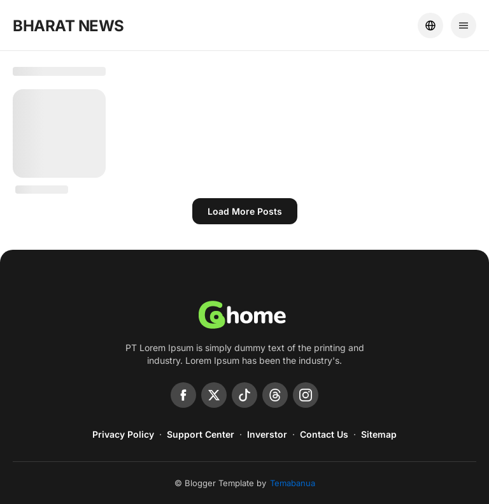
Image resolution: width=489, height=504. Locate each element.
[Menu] (463, 25)
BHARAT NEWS (68, 26)
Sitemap (379, 434)
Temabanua (292, 483)
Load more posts (245, 211)
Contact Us (324, 434)
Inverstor (267, 434)
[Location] (430, 25)
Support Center (200, 434)
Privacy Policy (123, 434)
